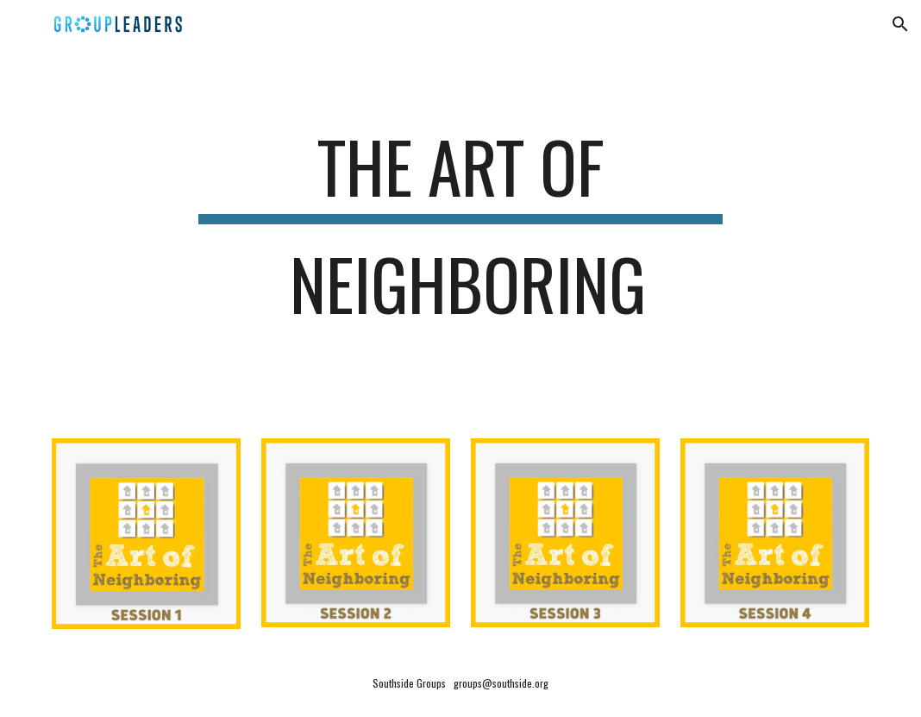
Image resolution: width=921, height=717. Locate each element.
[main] (460, 233)
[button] (900, 24)
